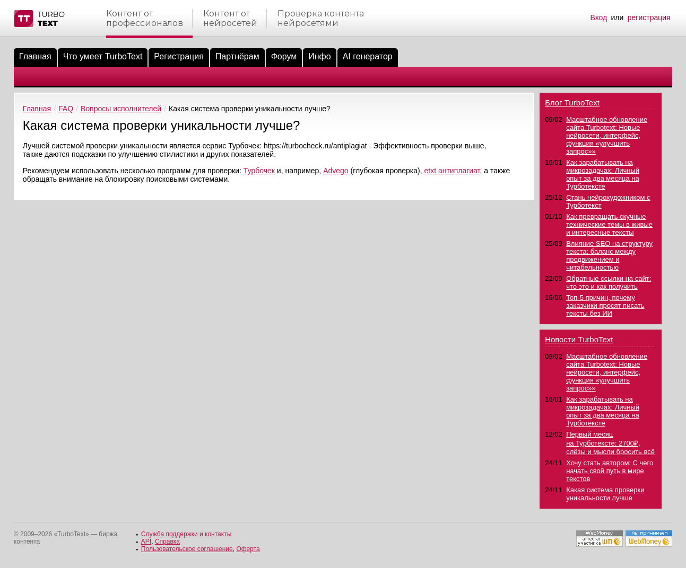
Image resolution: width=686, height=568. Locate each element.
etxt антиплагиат (452, 170)
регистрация (649, 17)
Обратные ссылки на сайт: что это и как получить (608, 282)
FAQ (65, 108)
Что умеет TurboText (103, 56)
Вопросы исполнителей (121, 108)
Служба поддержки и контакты (186, 534)
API (146, 541)
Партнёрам (237, 56)
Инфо (319, 56)
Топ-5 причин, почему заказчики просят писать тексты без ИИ (605, 305)
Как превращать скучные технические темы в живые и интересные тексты (609, 224)
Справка (167, 541)
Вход (598, 17)
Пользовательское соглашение (187, 549)
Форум (284, 56)
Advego (335, 170)
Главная (35, 56)
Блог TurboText (572, 102)
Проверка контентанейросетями (320, 18)
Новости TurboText (579, 339)
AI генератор (368, 56)
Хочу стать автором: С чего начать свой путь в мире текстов (609, 471)
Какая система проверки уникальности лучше (605, 494)
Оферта (247, 549)
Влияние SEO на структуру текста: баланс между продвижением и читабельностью (609, 255)
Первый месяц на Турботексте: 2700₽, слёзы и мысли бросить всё (610, 443)
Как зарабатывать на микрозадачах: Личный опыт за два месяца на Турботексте (602, 174)
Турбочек (259, 170)
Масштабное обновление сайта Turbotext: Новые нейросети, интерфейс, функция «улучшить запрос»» (606, 135)
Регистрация (179, 56)
